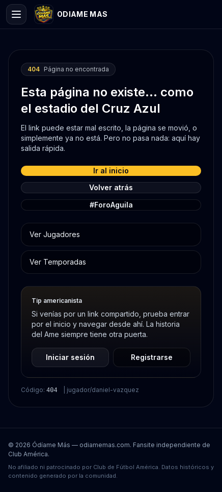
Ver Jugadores (55, 234)
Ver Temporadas (58, 261)
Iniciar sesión (70, 357)
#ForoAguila (111, 204)
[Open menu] (16, 14)
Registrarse (152, 357)
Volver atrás (111, 187)
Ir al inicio (111, 170)
